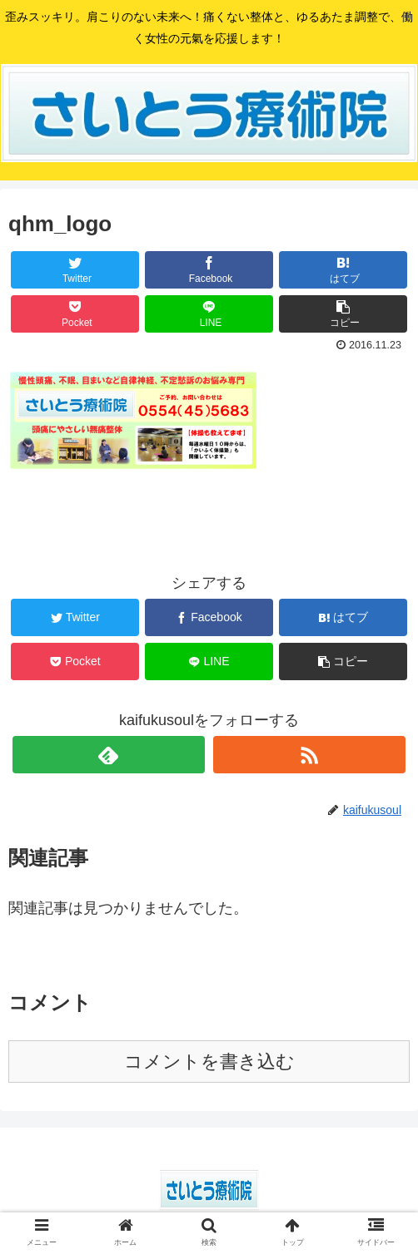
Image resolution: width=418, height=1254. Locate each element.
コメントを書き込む (209, 1061)
